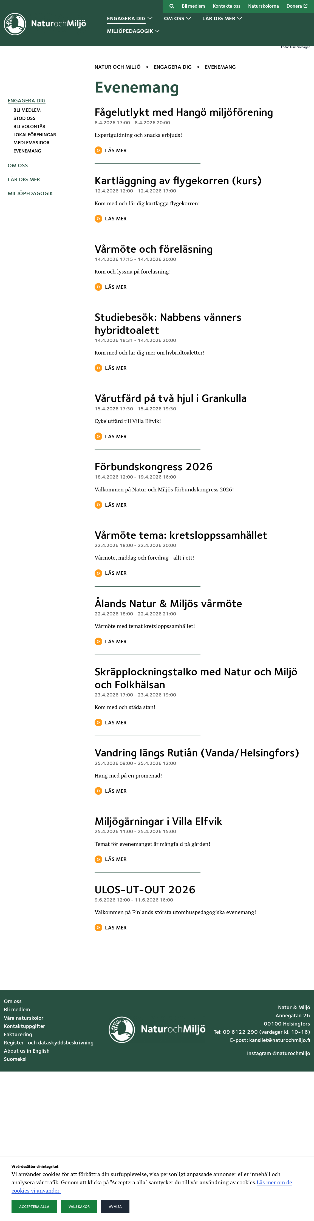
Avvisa (115, 1207)
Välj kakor (79, 1207)
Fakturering (18, 1141)
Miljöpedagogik (30, 300)
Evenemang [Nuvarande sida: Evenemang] (27, 257)
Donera (297, 6)
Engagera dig (27, 207)
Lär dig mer (24, 286)
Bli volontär (29, 233)
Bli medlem (193, 6)
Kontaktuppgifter (24, 1132)
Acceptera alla (34, 1207)
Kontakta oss (227, 6)
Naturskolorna (263, 6)
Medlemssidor (31, 249)
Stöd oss (24, 225)
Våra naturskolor (24, 1124)
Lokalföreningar (34, 241)
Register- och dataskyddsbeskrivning (49, 1149)
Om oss (18, 272)
